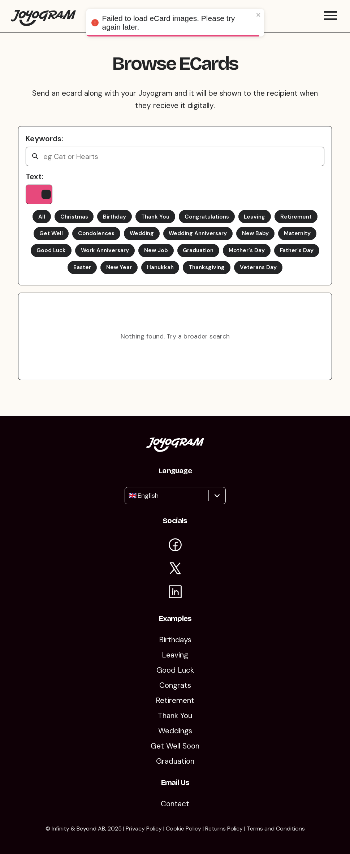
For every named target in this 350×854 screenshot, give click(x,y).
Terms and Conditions (276, 828)
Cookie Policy (183, 828)
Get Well (45, 238)
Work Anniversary (127, 256)
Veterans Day (288, 273)
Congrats (175, 685)
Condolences (92, 238)
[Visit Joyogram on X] (175, 569)
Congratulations (209, 220)
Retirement (302, 220)
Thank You (155, 220)
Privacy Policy (144, 828)
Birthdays (175, 640)
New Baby (259, 238)
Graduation (225, 256)
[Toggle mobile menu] (330, 18)
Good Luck (70, 256)
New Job (181, 256)
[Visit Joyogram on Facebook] (175, 546)
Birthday (112, 220)
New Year (142, 273)
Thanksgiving (234, 273)
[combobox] (129, 495)
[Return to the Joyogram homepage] (43, 18)
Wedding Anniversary (199, 238)
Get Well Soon (175, 746)
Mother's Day (276, 256)
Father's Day (61, 273)
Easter (104, 273)
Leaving (259, 220)
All (35, 220)
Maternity (303, 238)
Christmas (69, 220)
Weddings (175, 731)
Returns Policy (224, 828)
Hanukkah (185, 273)
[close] (258, 15)
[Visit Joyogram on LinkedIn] (175, 593)
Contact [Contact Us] (175, 804)
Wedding (140, 238)
